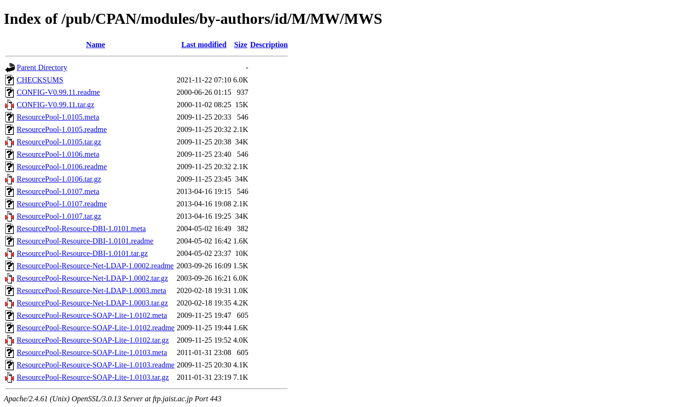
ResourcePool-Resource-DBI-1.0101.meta (81, 228)
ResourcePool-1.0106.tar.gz (59, 179)
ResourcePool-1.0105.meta (58, 117)
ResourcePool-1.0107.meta (58, 191)
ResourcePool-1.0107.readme (62, 204)
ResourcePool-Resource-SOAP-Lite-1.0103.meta (92, 352)
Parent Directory (42, 67)
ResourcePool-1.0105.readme (62, 129)
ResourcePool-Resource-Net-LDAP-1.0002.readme (95, 266)
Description (269, 45)
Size (241, 45)
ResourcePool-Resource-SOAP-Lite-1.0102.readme (95, 328)
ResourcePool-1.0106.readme (62, 167)
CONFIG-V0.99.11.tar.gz (55, 105)
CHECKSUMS (40, 80)
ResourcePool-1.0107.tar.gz (59, 216)
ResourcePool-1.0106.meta (58, 154)
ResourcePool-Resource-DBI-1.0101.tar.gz (82, 253)
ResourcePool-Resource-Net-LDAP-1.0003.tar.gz (92, 303)
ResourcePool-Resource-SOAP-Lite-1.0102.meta (92, 315)
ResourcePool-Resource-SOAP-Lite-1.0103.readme (95, 365)
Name (95, 45)
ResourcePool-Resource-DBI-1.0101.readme (85, 241)
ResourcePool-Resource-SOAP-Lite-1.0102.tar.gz (93, 340)
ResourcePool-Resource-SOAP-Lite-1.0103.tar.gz (93, 377)
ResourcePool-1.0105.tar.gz (59, 142)
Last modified (204, 45)
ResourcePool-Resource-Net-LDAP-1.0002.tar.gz (92, 278)
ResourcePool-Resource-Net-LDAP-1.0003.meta (91, 290)
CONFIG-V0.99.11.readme (58, 92)
